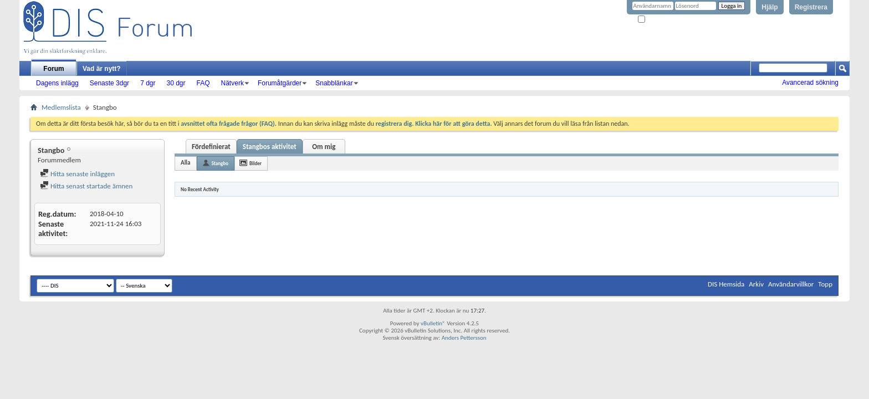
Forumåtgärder (279, 83)
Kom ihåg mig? (660, 20)
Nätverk (232, 83)
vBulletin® (433, 323)
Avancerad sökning (810, 82)
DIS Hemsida (726, 284)
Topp (825, 284)
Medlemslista (61, 107)
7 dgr (147, 83)
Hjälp (769, 7)
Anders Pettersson (464, 337)
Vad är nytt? (102, 69)
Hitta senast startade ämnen (86, 186)
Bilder (255, 163)
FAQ (203, 83)
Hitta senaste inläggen (77, 174)
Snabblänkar (333, 83)
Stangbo (220, 163)
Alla (186, 162)
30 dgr (175, 83)
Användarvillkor (791, 284)
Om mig (323, 146)
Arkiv (756, 284)
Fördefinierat (211, 146)
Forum (53, 69)
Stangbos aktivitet (270, 146)
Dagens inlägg (57, 83)
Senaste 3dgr (109, 83)
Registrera (811, 7)
